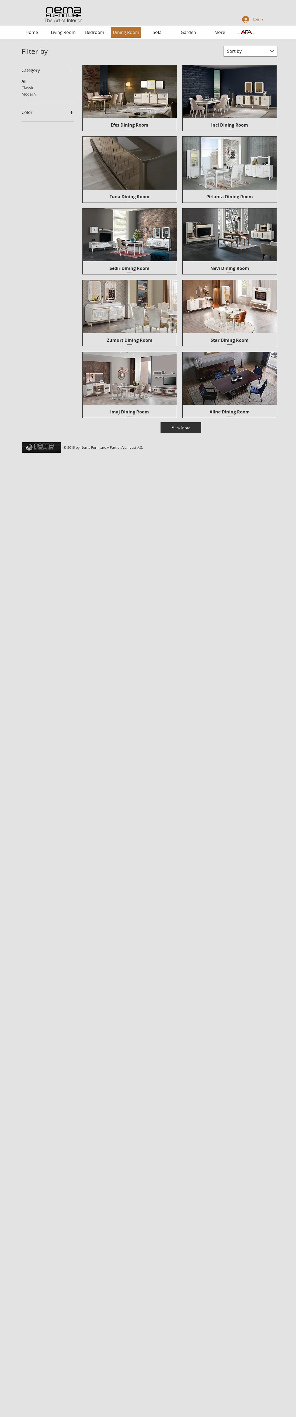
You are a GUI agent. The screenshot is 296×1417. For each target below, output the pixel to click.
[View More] (181, 427)
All (24, 81)
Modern (29, 94)
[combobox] (250, 51)
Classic (28, 87)
